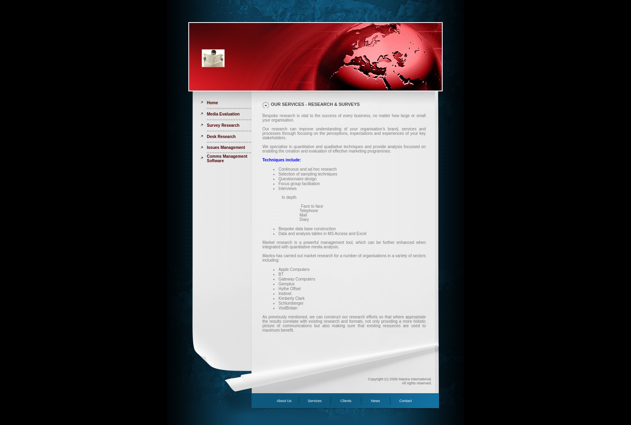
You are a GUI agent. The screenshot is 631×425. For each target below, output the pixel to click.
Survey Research (223, 125)
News (375, 401)
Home (212, 103)
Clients (346, 401)
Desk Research (221, 136)
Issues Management (226, 147)
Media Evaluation (223, 114)
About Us (283, 401)
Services (315, 401)
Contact (405, 401)
